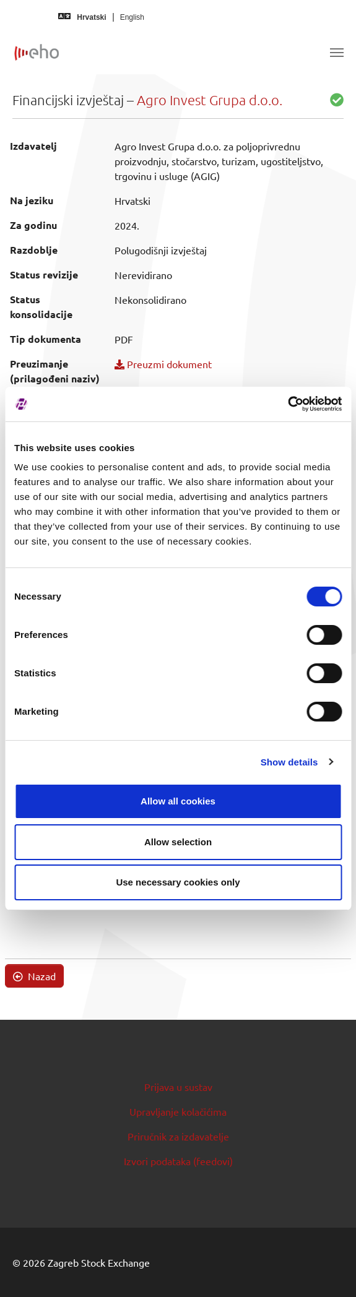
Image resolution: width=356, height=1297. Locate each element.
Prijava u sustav (178, 1086)
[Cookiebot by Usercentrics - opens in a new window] (287, 404)
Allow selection (178, 842)
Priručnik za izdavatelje (178, 1136)
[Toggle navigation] (337, 52)
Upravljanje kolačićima (178, 1111)
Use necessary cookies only (178, 882)
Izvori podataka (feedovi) (178, 1161)
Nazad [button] (34, 976)
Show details (289, 762)
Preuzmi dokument (163, 364)
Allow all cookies (178, 801)
